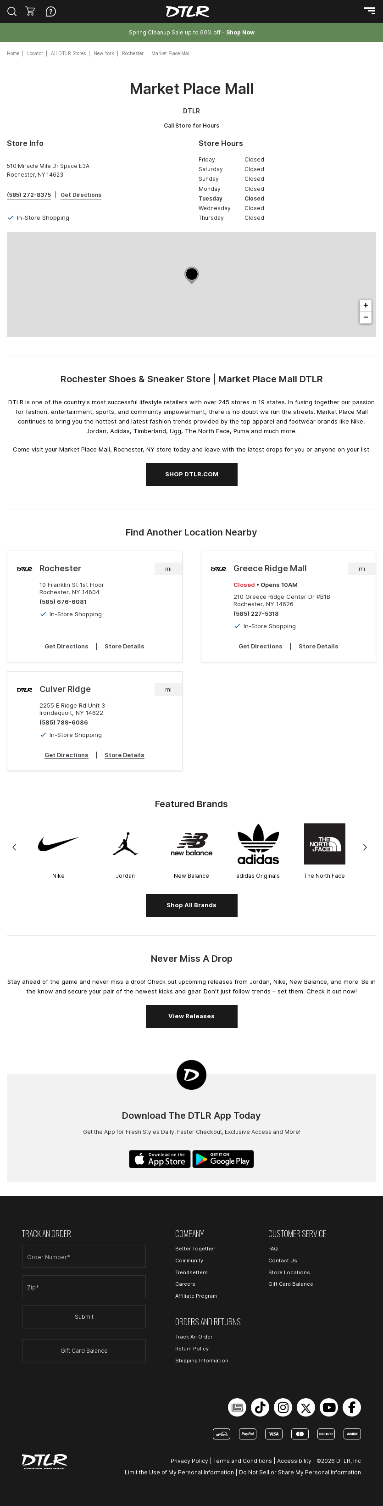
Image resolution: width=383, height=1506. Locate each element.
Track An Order (193, 1336)
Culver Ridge (65, 689)
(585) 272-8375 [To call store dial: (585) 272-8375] (29, 194)
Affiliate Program (196, 1296)
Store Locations (289, 1272)
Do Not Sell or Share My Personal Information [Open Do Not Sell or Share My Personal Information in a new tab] (300, 1472)
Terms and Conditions (242, 1460)
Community (189, 1260)
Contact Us (282, 1260)
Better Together (195, 1248)
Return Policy (192, 1348)
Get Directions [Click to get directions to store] (81, 194)
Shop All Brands (191, 905)
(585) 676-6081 (63, 601)
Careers (185, 1284)
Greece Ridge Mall (270, 568)
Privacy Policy (189, 1460)
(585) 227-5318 (256, 613)
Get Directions (66, 646)
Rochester (60, 568)
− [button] (365, 317)
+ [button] (365, 305)
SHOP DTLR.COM (191, 474)
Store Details (124, 646)
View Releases (191, 1016)
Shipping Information (201, 1360)
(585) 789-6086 (63, 722)
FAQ (273, 1248)
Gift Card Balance (84, 1350)
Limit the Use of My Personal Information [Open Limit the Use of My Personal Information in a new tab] (179, 1472)
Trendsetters (191, 1272)
